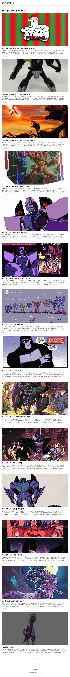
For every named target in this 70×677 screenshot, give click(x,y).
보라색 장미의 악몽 (8, 3)
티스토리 (35, 669)
